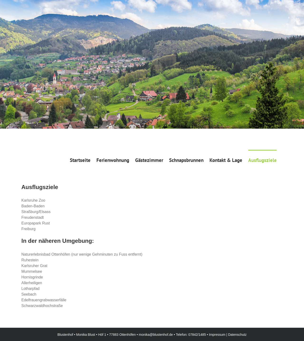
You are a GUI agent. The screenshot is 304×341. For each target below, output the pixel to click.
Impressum (217, 334)
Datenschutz (237, 334)
